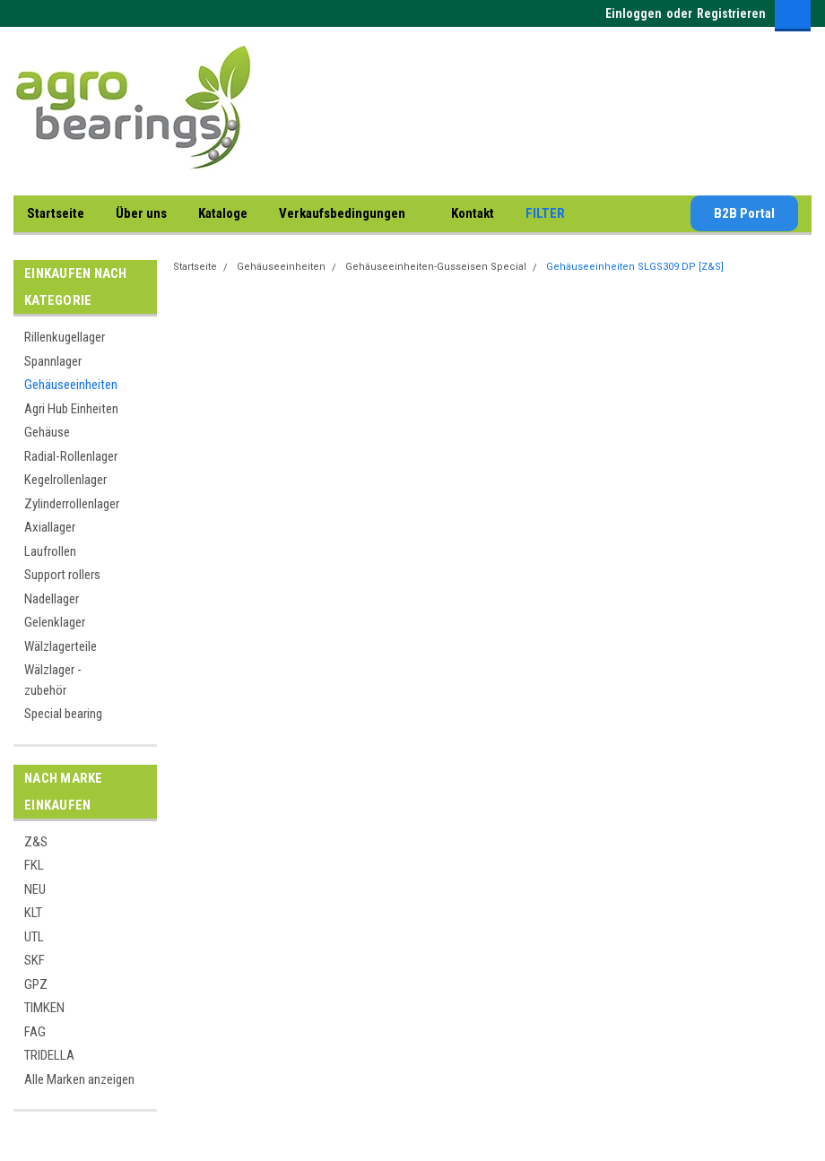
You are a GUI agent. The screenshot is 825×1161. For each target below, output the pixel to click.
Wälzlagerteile (60, 646)
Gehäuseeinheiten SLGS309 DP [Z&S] (635, 267)
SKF (34, 960)
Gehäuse (47, 432)
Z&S (36, 842)
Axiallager (49, 527)
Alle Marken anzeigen (79, 1079)
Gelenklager (54, 622)
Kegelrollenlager (65, 480)
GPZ (36, 984)
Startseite (55, 213)
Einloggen (633, 13)
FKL (34, 865)
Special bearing (63, 714)
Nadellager (51, 599)
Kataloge (223, 213)
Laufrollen (50, 551)
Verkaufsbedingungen (349, 214)
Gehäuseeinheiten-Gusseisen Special (435, 267)
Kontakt (472, 213)
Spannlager (53, 361)
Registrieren (731, 13)
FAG (35, 1032)
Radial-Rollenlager (70, 456)
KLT (33, 913)
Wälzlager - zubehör (53, 680)
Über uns (141, 213)
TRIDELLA (49, 1055)
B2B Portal (744, 213)
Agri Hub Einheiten (71, 409)
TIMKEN (44, 1008)
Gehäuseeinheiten (70, 385)
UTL (34, 937)
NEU (35, 889)
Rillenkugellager (64, 337)
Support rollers (62, 575)
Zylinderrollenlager (71, 504)
